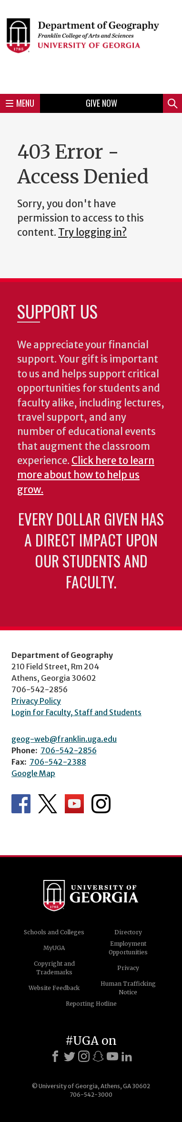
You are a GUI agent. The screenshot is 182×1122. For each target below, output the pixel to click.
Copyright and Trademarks (54, 968)
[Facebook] (55, 1056)
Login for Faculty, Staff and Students (76, 712)
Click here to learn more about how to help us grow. (85, 475)
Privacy (128, 967)
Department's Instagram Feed (101, 803)
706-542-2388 (58, 762)
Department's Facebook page (20, 803)
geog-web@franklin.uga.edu (64, 739)
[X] (69, 1056)
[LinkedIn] (126, 1056)
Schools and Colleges (54, 932)
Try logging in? (92, 232)
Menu (20, 103)
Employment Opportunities (128, 948)
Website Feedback (54, 987)
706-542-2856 (68, 750)
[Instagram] (84, 1056)
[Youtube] (112, 1056)
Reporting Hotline (91, 1003)
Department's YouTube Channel (74, 803)
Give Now (101, 103)
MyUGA (54, 947)
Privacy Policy (36, 701)
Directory (128, 932)
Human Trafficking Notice (128, 988)
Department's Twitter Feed (47, 803)
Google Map (33, 773)
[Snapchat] (98, 1056)
